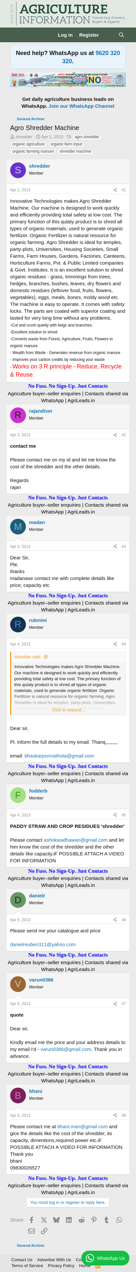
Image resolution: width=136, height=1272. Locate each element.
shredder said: (27, 656)
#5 (124, 815)
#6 (124, 920)
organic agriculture (28, 144)
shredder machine (75, 151)
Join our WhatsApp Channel (81, 106)
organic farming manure (33, 151)
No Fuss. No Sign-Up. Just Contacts (68, 386)
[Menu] (16, 34)
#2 (124, 435)
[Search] (121, 35)
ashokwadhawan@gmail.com (75, 840)
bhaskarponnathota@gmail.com (59, 755)
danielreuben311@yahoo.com (43, 944)
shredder (23, 136)
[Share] (115, 190)
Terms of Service (27, 1265)
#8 (124, 1115)
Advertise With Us (54, 1259)
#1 (124, 190)
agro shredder (87, 137)
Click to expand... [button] (68, 709)
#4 (124, 644)
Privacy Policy (61, 1265)
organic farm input (66, 144)
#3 (124, 546)
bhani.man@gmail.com (82, 1126)
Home (84, 1265)
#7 (124, 1003)
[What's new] (108, 35)
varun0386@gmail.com (66, 1049)
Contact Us (21, 1259)
